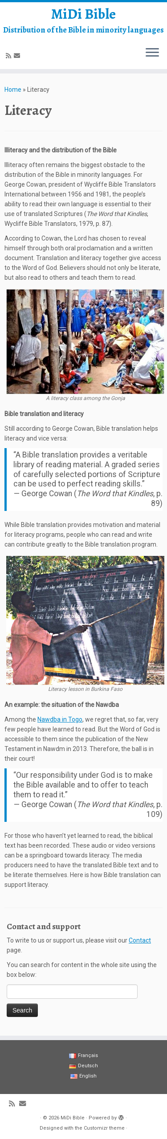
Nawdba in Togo (59, 719)
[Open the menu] (152, 53)
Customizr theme (104, 1128)
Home (12, 89)
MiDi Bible (83, 13)
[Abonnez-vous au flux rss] (10, 55)
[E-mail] (18, 55)
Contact (140, 940)
